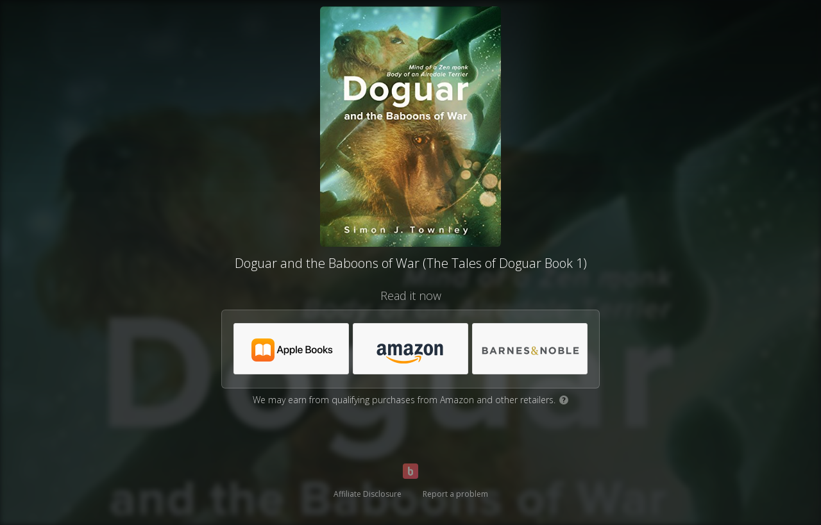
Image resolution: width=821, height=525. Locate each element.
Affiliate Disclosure (368, 493)
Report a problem (455, 493)
